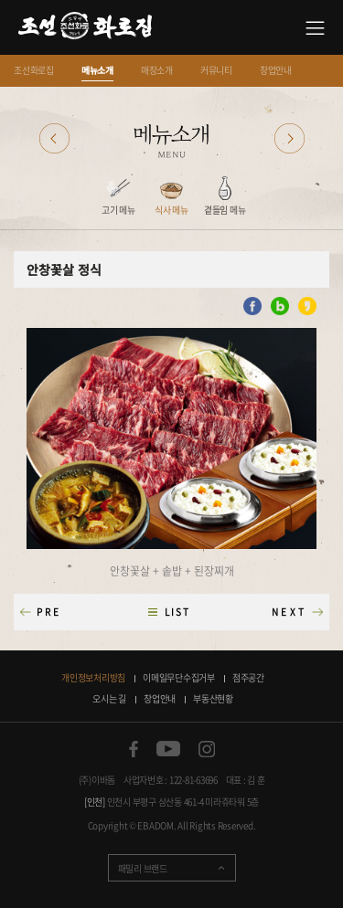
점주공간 (248, 677)
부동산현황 (213, 698)
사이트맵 (315, 27)
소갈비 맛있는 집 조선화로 (85, 27)
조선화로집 (34, 70)
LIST (177, 611)
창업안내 (276, 70)
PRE (49, 611)
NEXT (289, 611)
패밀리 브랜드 (142, 868)
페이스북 (133, 749)
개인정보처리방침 (93, 677)
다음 (289, 138)
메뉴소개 (97, 70)
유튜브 (168, 748)
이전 (54, 138)
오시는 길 (109, 698)
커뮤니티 (216, 70)
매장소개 (157, 70)
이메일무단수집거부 (179, 677)
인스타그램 (206, 749)
